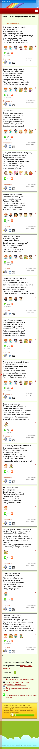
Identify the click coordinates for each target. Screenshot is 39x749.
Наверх (35, 745)
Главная (3, 1)
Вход (8, 1)
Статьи (12, 745)
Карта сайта (23, 745)
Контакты (29, 745)
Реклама (17, 745)
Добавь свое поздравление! (23, 715)
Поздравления (5, 745)
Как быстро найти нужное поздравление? (19, 679)
